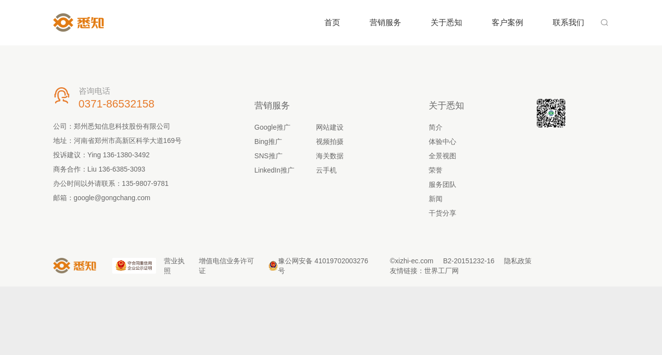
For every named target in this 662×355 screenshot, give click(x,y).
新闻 (435, 199)
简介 (435, 127)
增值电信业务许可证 (226, 266)
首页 (332, 22)
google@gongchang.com (112, 198)
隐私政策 (518, 261)
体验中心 (442, 141)
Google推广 (272, 127)
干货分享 (442, 213)
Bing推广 (268, 141)
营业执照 (174, 266)
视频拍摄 (330, 141)
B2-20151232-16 (468, 261)
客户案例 (507, 22)
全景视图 (442, 156)
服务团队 (442, 184)
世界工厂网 (441, 271)
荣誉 (435, 170)
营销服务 (385, 22)
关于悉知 (446, 22)
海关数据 (330, 156)
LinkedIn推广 (274, 170)
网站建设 (330, 127)
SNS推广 (268, 156)
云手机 (326, 170)
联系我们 (568, 22)
